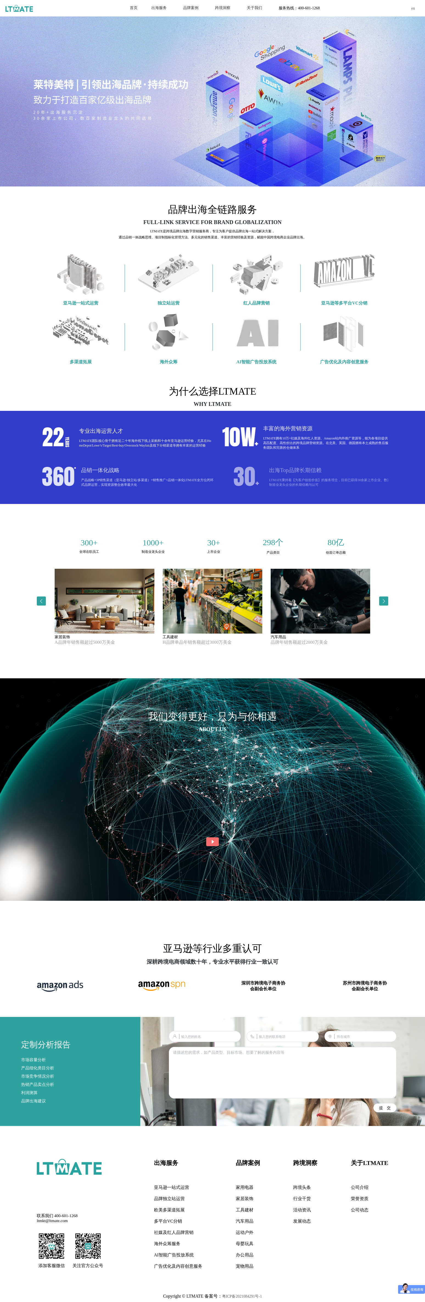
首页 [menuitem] (134, 8)
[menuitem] (159, 8)
